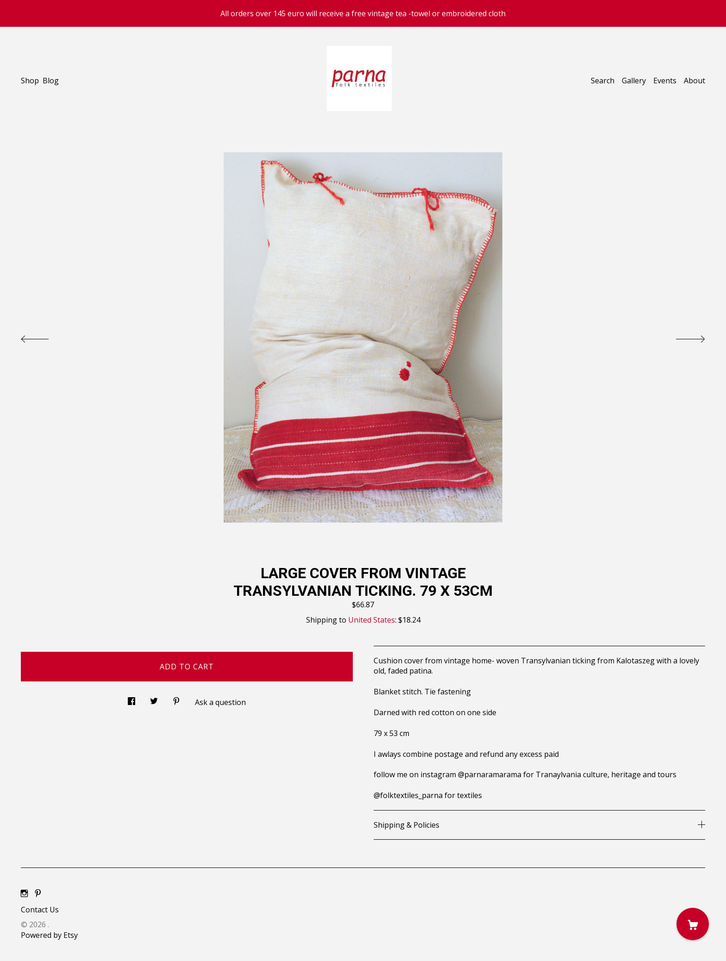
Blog (51, 80)
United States (371, 620)
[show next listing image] (682, 336)
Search (602, 80)
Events (664, 80)
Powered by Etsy (49, 935)
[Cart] (692, 924)
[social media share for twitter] (154, 698)
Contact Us (40, 910)
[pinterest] (38, 894)
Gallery (634, 80)
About (694, 80)
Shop (30, 80)
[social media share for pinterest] (176, 698)
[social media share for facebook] (131, 698)
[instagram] (24, 894)
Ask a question (220, 702)
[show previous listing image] (44, 336)
